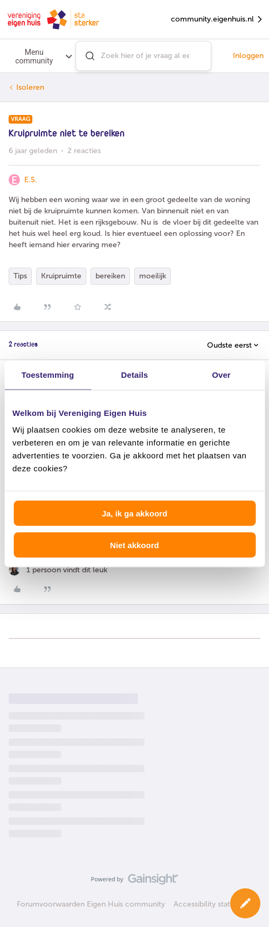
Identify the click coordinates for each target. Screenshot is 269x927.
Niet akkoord (134, 544)
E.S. (30, 179)
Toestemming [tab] (48, 374)
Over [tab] (221, 374)
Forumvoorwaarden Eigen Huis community (91, 904)
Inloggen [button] (248, 55)
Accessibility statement (213, 904)
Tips (20, 276)
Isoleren (30, 87)
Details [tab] (134, 374)
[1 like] (58, 570)
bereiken (110, 276)
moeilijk (152, 276)
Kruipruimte (61, 276)
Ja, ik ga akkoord (135, 513)
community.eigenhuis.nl (217, 20)
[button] (245, 903)
